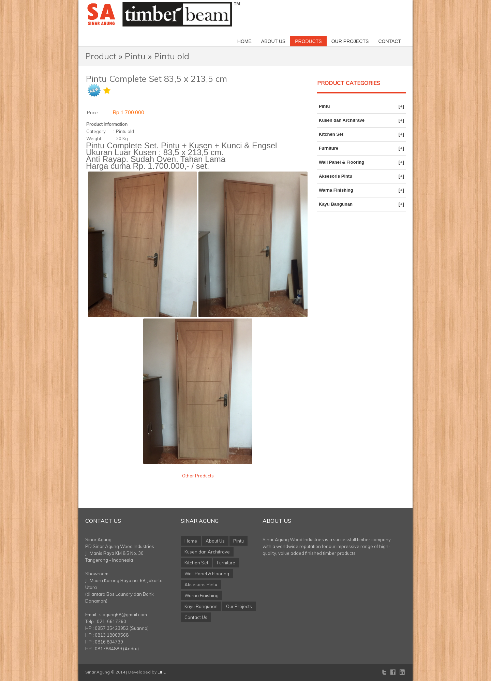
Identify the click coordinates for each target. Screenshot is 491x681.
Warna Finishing (361, 190)
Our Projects (350, 41)
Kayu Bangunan (361, 204)
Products (308, 41)
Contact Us (103, 520)
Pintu (135, 56)
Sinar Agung (200, 520)
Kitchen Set (361, 134)
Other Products (198, 475)
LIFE (162, 672)
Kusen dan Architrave (361, 120)
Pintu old (171, 56)
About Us (273, 41)
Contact (389, 41)
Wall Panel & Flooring (361, 162)
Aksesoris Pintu (361, 176)
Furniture (361, 148)
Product (100, 56)
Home (244, 41)
